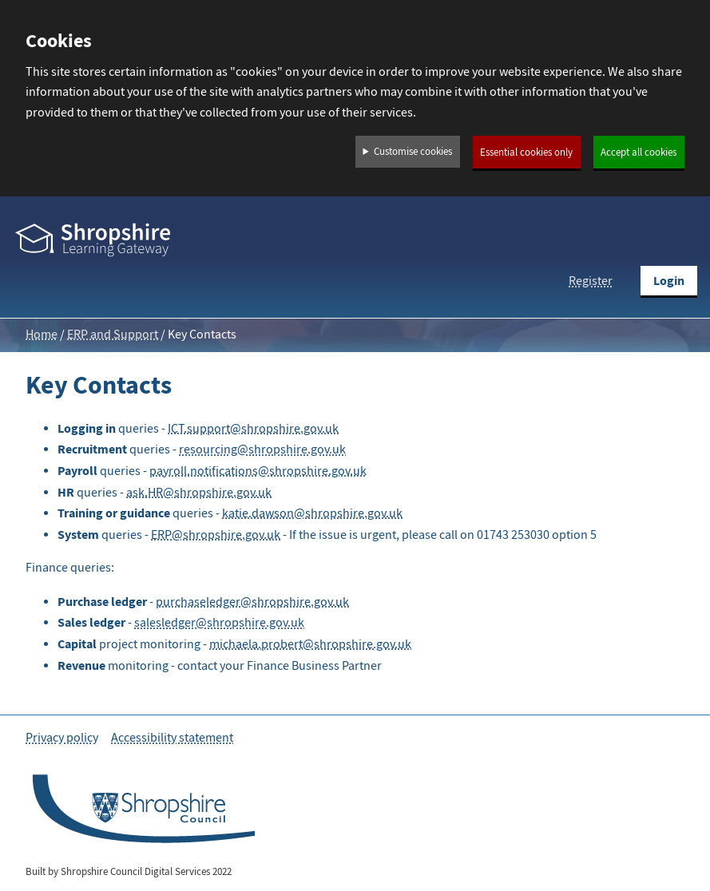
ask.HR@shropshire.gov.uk (199, 493)
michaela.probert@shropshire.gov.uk (310, 644)
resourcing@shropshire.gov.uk (262, 449)
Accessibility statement (172, 738)
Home (42, 335)
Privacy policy (62, 738)
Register (591, 281)
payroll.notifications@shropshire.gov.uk (258, 471)
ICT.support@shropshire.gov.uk (253, 429)
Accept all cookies (638, 152)
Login (668, 280)
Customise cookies (413, 151)
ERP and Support (112, 335)
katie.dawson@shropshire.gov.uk (312, 513)
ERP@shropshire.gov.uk (215, 535)
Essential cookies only (526, 152)
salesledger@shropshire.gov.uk (219, 623)
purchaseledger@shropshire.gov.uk (252, 602)
